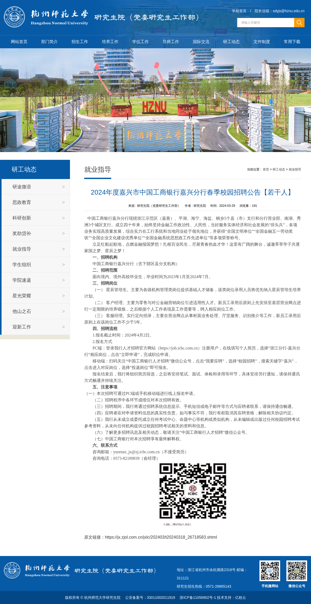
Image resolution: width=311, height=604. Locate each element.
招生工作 (80, 41)
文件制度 (261, 41)
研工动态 (231, 41)
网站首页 (19, 41)
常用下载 (292, 41)
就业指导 (295, 169)
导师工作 (170, 41)
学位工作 (140, 41)
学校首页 (239, 11)
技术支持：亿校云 (231, 597)
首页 (266, 169)
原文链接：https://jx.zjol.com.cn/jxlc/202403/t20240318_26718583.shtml (150, 537)
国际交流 (201, 41)
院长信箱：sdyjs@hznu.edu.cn (280, 11)
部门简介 (49, 41)
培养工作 (110, 41)
